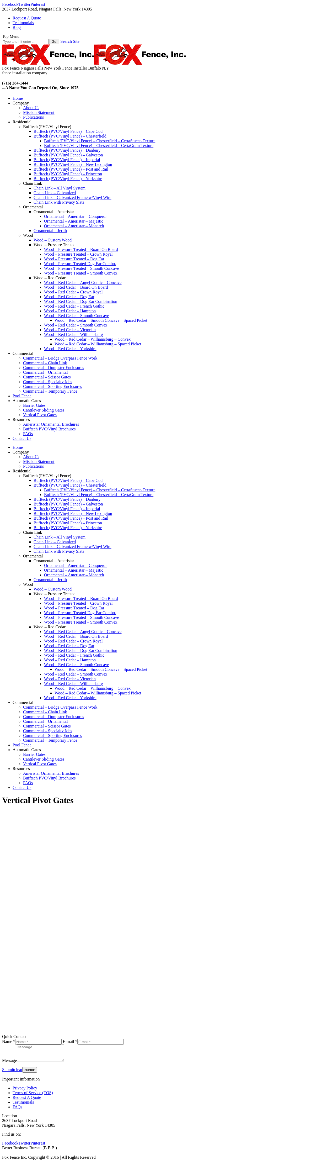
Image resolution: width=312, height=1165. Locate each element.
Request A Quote (27, 1100)
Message (9, 1063)
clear (18, 1073)
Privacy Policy (25, 1091)
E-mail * (70, 1041)
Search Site (69, 41)
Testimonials (23, 1105)
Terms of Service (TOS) (33, 1096)
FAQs (17, 1110)
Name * (8, 1041)
